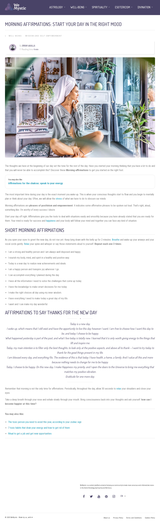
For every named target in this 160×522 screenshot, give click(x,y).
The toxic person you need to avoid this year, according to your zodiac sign (44, 422)
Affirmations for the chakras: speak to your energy (35, 183)
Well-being (15, 36)
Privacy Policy (118, 518)
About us (107, 518)
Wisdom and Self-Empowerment (43, 36)
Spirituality (99, 7)
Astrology (56, 7)
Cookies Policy (150, 518)
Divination (144, 7)
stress (59, 198)
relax (118, 388)
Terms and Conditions (134, 518)
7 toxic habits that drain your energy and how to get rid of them (39, 427)
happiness (51, 220)
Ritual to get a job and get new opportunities (30, 433)
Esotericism (122, 7)
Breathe (116, 239)
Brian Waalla (28, 45)
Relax (26, 243)
